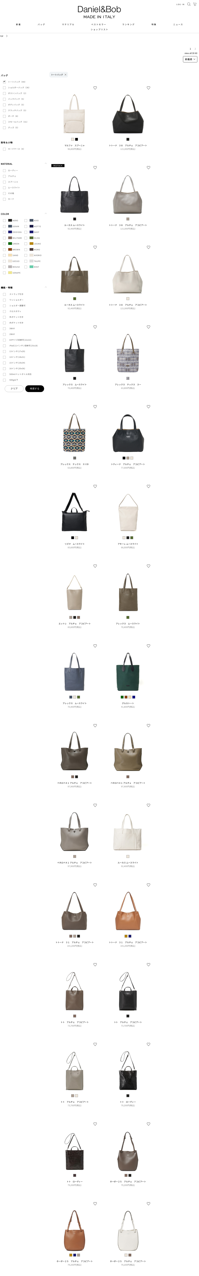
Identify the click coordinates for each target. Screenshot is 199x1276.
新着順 (190, 59)
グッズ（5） (13, 127)
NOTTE (35, 226)
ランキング (128, 24)
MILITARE (15, 237)
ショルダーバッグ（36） (19, 87)
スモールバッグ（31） (18, 121)
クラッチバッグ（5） (17, 110)
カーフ (11, 199)
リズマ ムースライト (75, 543)
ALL (190, 53)
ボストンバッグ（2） (17, 93)
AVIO (34, 220)
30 (193, 53)
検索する (34, 388)
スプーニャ (13, 181)
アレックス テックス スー (128, 384)
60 (196, 53)
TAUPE (35, 261)
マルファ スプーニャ (74, 145)
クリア (14, 388)
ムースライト (14, 187)
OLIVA (34, 237)
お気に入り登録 (95, 88)
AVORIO (35, 255)
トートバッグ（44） (17, 81)
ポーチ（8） (13, 116)
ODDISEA (15, 231)
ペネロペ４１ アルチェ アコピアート (74, 782)
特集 (154, 24)
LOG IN (180, 4)
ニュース (178, 24)
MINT (34, 266)
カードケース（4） (16, 148)
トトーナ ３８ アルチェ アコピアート (128, 145)
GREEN (13, 243)
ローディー (13, 170)
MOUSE (14, 266)
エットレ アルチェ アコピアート (75, 623)
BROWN (14, 249)
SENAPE (14, 272)
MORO (34, 249)
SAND (13, 255)
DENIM (13, 226)
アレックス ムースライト (75, 384)
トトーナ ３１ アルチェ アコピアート (75, 942)
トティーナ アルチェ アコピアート (128, 464)
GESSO (14, 261)
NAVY (34, 231)
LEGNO (35, 243)
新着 (18, 24)
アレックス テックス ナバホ (74, 464)
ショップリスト (99, 29)
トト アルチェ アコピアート (75, 1022)
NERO (13, 220)
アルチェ (12, 176)
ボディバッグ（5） (16, 104)
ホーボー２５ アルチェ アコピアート (128, 1181)
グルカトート (128, 703)
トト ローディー (128, 1101)
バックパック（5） (16, 99)
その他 (11, 193)
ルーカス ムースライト (74, 225)
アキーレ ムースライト (128, 543)
